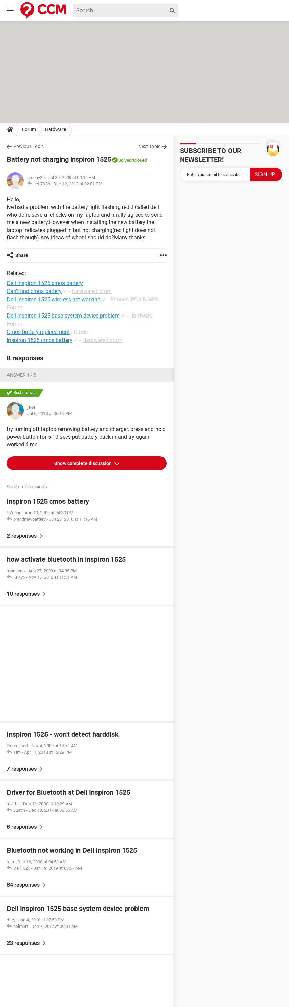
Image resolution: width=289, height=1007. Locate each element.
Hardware (55, 129)
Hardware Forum (92, 291)
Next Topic (149, 146)
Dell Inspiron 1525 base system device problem (63, 315)
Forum (29, 129)
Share (21, 255)
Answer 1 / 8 (21, 375)
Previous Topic (28, 146)
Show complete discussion (83, 463)
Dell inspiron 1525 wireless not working (54, 299)
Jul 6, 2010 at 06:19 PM (49, 413)
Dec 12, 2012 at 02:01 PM (77, 183)
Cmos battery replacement (38, 332)
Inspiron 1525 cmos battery (39, 340)
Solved (124, 160)
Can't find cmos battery (34, 291)
